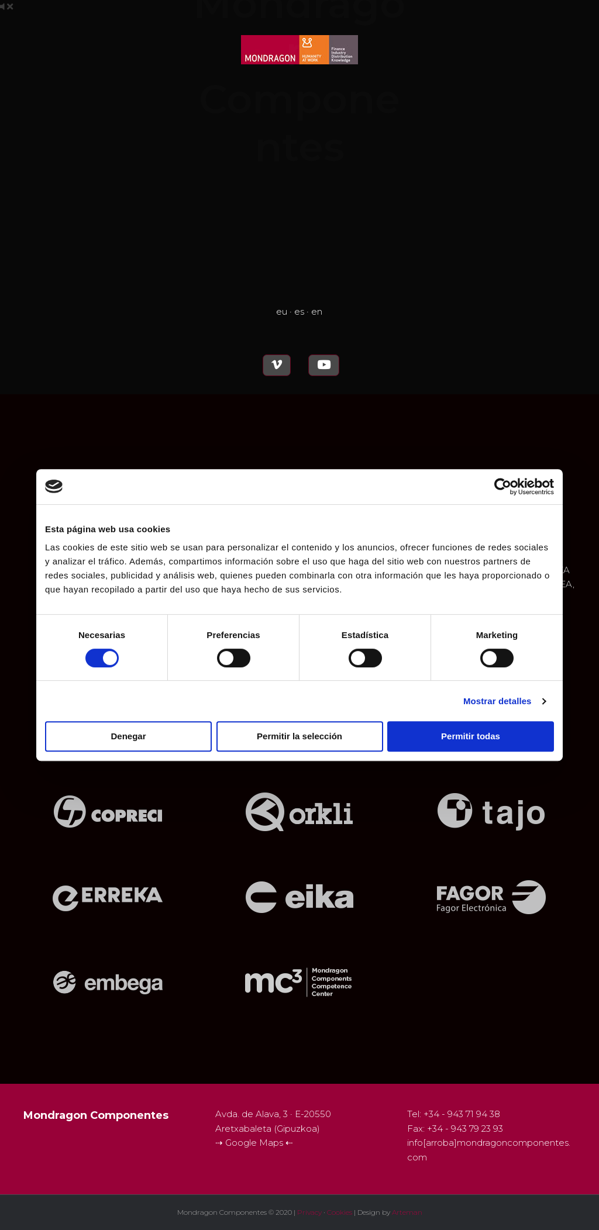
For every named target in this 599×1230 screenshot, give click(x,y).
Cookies (339, 1212)
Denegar (128, 736)
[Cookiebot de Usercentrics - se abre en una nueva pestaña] (503, 486)
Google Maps (255, 1142)
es (299, 311)
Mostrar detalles (497, 701)
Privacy (309, 1212)
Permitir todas (470, 736)
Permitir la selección (299, 736)
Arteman (407, 1212)
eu (281, 311)
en (316, 311)
